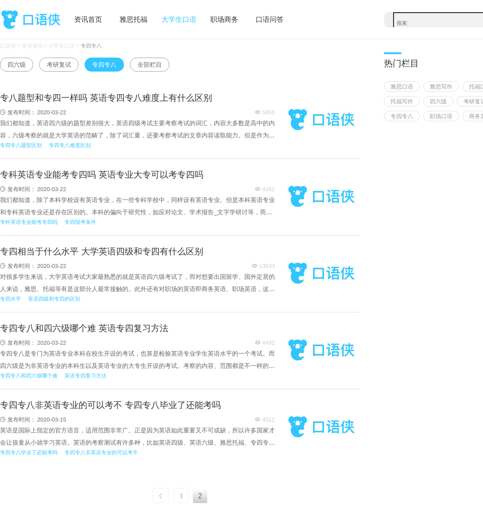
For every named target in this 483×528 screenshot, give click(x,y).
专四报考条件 (80, 222)
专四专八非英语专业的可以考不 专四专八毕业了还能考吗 (110, 405)
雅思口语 (402, 86)
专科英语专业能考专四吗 (29, 222)
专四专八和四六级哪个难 (29, 376)
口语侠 (30, 20)
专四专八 (91, 46)
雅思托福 (133, 19)
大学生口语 (178, 19)
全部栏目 (149, 64)
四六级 (16, 64)
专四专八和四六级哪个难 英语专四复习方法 (84, 328)
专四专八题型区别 (21, 145)
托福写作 (402, 101)
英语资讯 (32, 46)
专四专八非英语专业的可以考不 (101, 452)
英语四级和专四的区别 (54, 299)
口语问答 (270, 19)
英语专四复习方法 (85, 376)
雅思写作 (441, 86)
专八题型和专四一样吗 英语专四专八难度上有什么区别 (106, 98)
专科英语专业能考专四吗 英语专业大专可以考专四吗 (101, 174)
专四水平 (10, 299)
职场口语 (441, 116)
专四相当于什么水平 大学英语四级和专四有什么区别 (101, 251)
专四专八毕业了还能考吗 (29, 452)
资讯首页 (88, 19)
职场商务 (224, 19)
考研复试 (59, 64)
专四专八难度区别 (70, 145)
